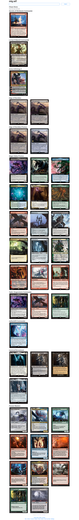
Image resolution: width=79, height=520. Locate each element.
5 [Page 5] (38, 514)
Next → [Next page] (45, 514)
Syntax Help (36, 517)
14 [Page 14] (42, 514)
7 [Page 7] (39, 514)
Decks (42, 518)
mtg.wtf (13, 1)
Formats (32, 518)
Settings (52, 518)
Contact (43, 517)
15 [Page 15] (43, 514)
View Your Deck (47, 518)
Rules (40, 517)
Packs (39, 518)
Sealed (36, 518)
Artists (28, 518)
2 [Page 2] (36, 514)
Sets (26, 518)
